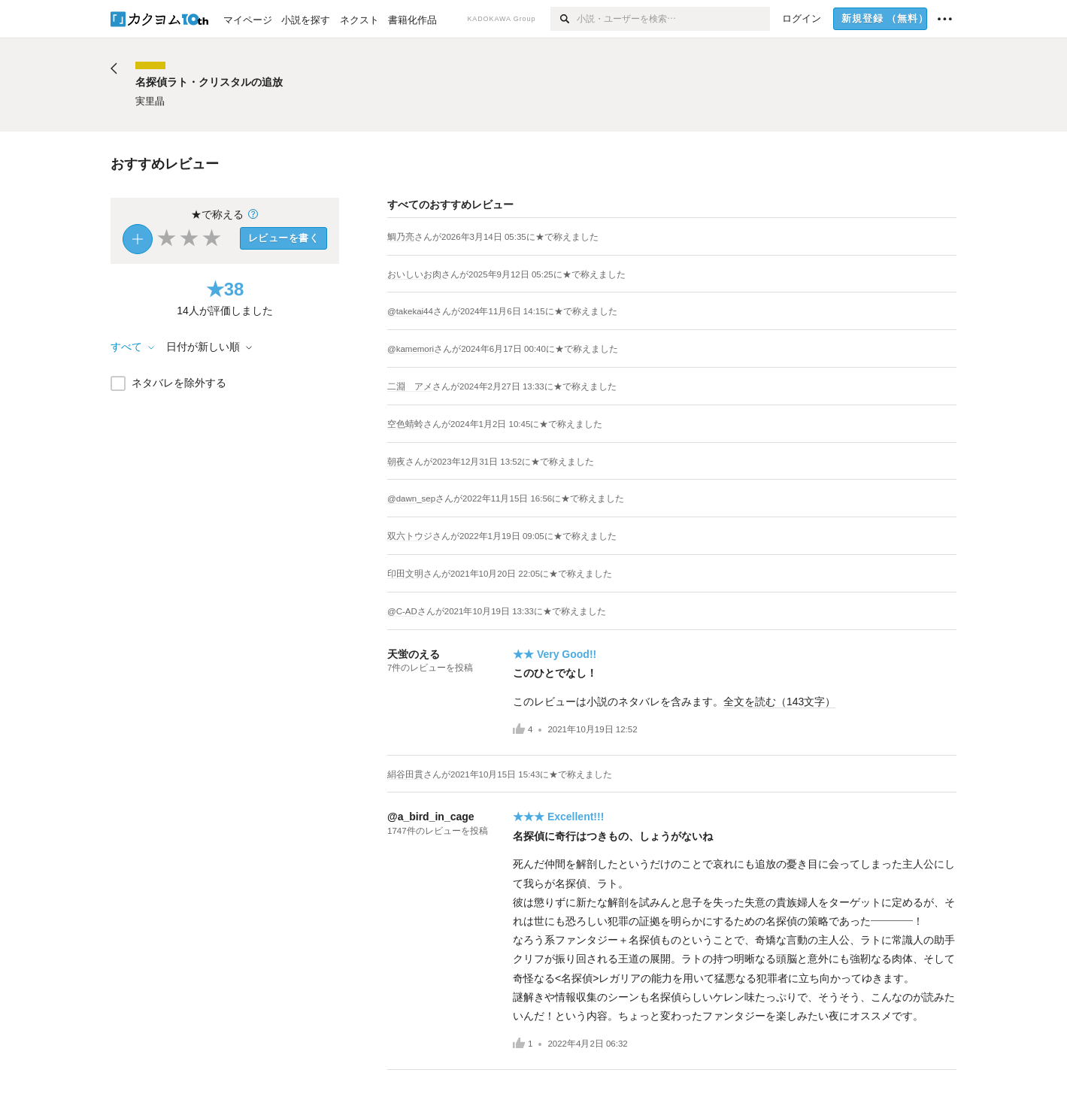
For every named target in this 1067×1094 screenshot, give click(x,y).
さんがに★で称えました (506, 236)
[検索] (563, 19)
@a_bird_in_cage (430, 817)
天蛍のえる (413, 654)
